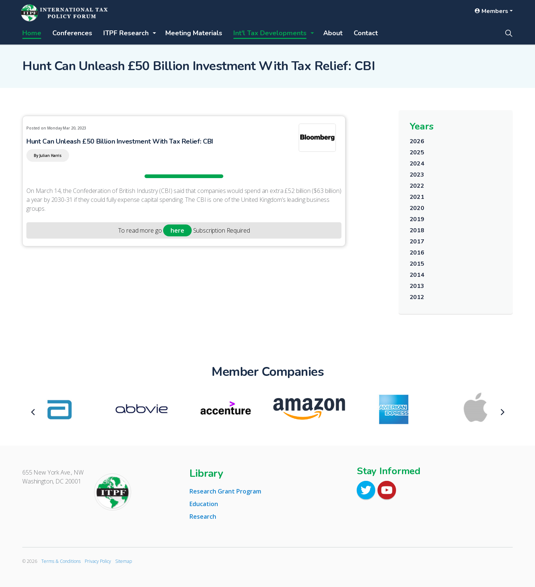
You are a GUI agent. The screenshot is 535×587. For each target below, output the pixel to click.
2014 (417, 275)
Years (422, 126)
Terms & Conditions (61, 561)
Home (31, 33)
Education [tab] (203, 504)
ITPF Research (126, 33)
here (177, 230)
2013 (417, 286)
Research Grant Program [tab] (225, 491)
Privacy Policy (98, 561)
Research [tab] (202, 516)
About (333, 33)
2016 (417, 253)
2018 (417, 230)
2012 (417, 297)
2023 (417, 175)
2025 (417, 152)
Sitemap (123, 561)
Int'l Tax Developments (270, 33)
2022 (417, 186)
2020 (417, 208)
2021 (417, 197)
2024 (417, 164)
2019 (417, 219)
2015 (417, 264)
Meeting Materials (193, 33)
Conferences (72, 33)
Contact (366, 33)
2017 (417, 241)
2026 (417, 141)
